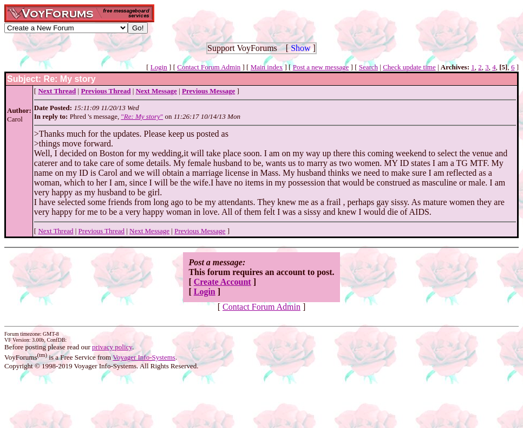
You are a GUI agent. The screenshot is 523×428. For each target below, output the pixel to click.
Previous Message (199, 231)
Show (300, 48)
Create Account (222, 281)
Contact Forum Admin (208, 67)
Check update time (409, 67)
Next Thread (55, 231)
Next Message (149, 231)
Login (159, 67)
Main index (267, 67)
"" (142, 116)
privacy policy (112, 347)
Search (368, 67)
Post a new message (321, 67)
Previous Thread (102, 231)
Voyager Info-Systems (144, 357)
